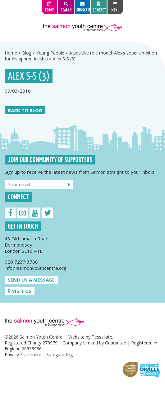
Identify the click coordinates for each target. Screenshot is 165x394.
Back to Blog (25, 110)
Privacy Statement (23, 354)
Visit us (19, 291)
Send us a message (31, 280)
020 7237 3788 (21, 262)
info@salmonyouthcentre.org (35, 268)
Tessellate (102, 337)
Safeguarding (59, 354)
